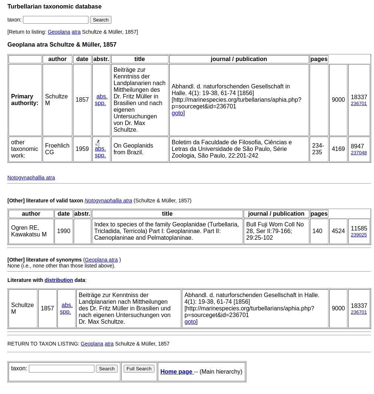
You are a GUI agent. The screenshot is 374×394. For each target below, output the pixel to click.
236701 (359, 103)
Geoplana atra (101, 260)
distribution (58, 280)
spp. (100, 103)
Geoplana (59, 32)
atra (76, 32)
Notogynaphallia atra (31, 178)
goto (177, 113)
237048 (359, 152)
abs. (101, 96)
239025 (359, 235)
